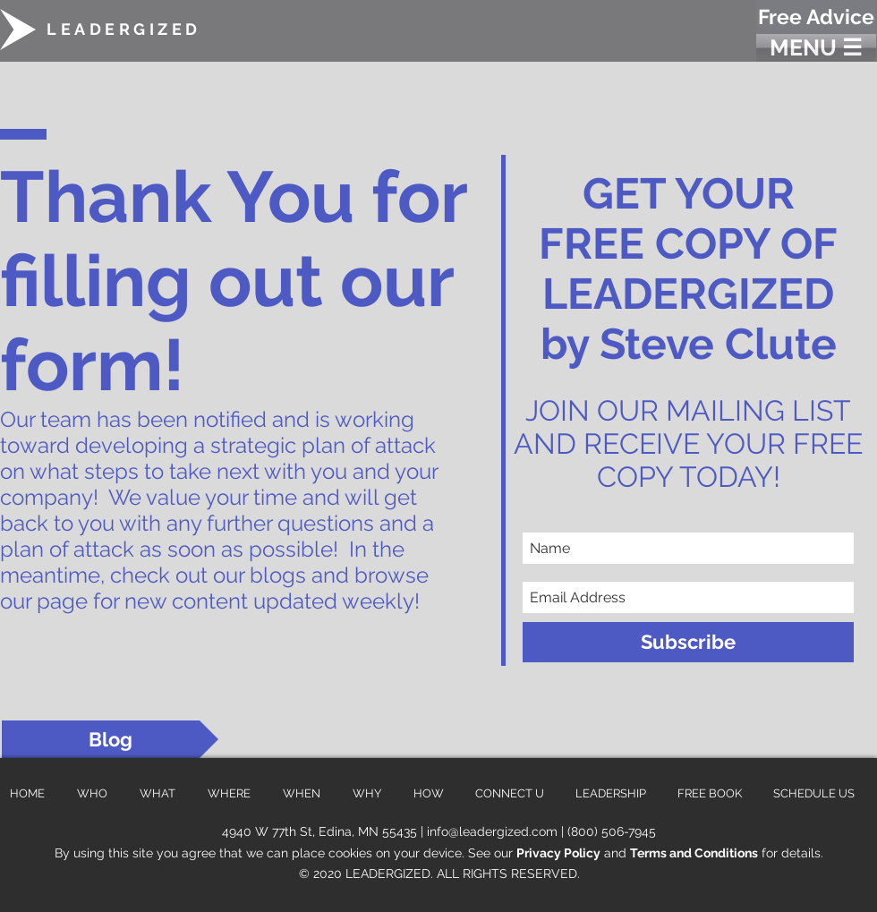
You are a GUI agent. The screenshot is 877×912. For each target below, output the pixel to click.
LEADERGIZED (124, 29)
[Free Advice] (816, 17)
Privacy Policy (558, 853)
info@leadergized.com (492, 831)
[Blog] (110, 739)
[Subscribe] (688, 642)
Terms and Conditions (694, 853)
